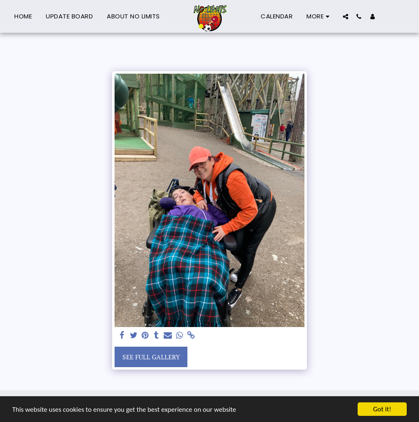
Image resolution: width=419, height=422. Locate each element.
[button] (345, 16)
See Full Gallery (151, 356)
